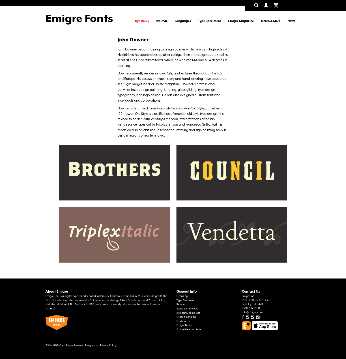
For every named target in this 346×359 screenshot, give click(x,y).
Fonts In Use (183, 321)
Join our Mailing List (188, 312)
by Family (142, 21)
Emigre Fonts (79, 18)
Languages (183, 21)
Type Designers (185, 300)
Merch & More (270, 21)
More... (50, 308)
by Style (162, 21)
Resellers (181, 304)
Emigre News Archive (188, 329)
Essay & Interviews (187, 308)
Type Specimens (209, 21)
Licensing (182, 296)
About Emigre (56, 291)
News (291, 21)
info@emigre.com (252, 312)
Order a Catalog (186, 316)
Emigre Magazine (241, 21)
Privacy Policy (108, 345)
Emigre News (183, 325)
